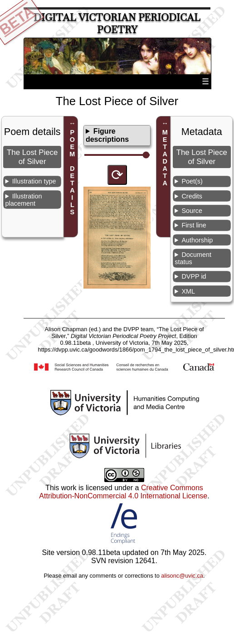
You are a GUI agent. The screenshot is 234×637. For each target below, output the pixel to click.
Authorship (197, 240)
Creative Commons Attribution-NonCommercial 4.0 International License (123, 492)
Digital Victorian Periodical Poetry (117, 23)
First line (193, 225)
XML (188, 291)
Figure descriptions (107, 135)
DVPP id (193, 276)
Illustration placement (23, 200)
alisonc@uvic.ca (182, 575)
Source (191, 210)
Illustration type (34, 181)
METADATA (165, 158)
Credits (191, 196)
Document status (193, 258)
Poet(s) (191, 181)
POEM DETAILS (72, 172)
